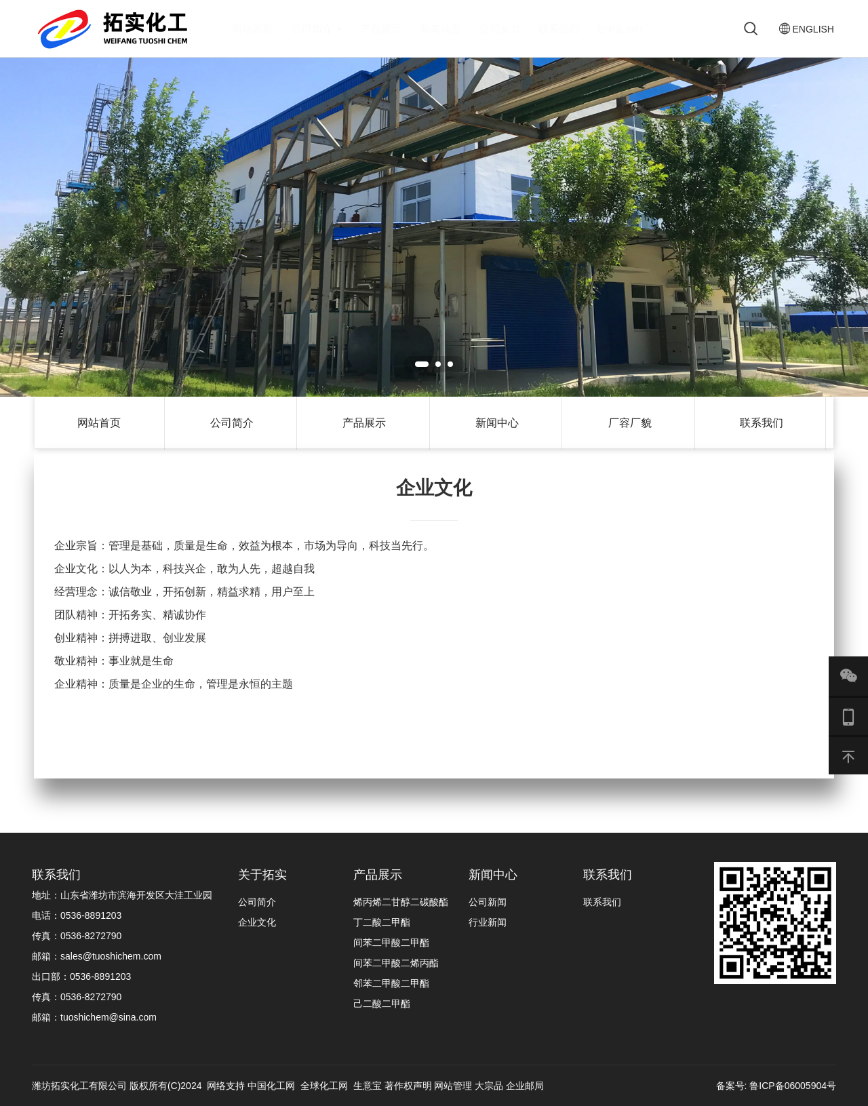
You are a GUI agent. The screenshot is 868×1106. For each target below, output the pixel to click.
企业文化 (257, 922)
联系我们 (558, 29)
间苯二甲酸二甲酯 (391, 942)
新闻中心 (497, 423)
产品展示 (381, 29)
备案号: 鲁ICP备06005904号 (776, 1085)
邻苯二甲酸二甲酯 (391, 983)
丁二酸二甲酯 (381, 922)
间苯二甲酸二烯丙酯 (396, 962)
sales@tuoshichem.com (110, 956)
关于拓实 (262, 875)
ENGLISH (619, 29)
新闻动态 (440, 29)
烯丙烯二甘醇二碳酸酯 (400, 901)
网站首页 (252, 29)
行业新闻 (488, 922)
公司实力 (499, 29)
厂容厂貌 (630, 423)
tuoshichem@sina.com (108, 1017)
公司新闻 (488, 901)
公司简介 (317, 29)
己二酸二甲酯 (381, 1003)
